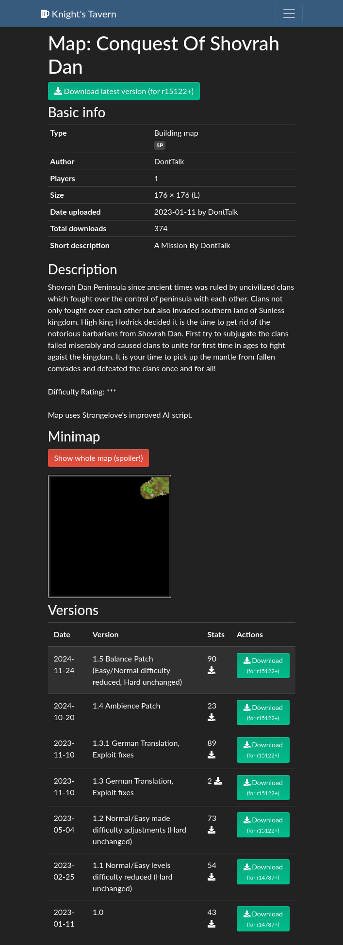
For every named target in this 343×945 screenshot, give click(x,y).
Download (263, 665)
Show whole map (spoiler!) (98, 457)
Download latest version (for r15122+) (124, 90)
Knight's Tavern (78, 13)
